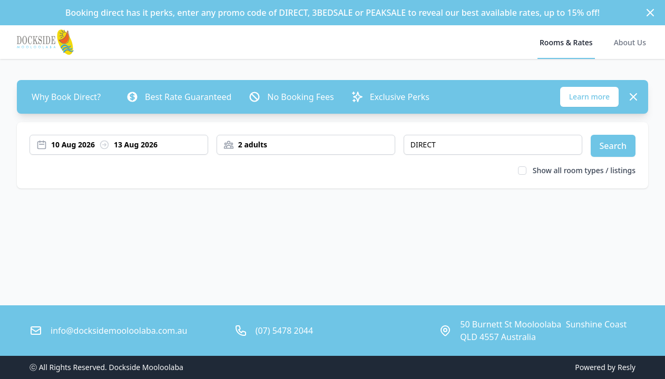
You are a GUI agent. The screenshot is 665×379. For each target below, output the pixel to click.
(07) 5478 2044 (284, 330)
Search (613, 146)
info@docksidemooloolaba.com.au (119, 330)
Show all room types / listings (584, 170)
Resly (626, 367)
